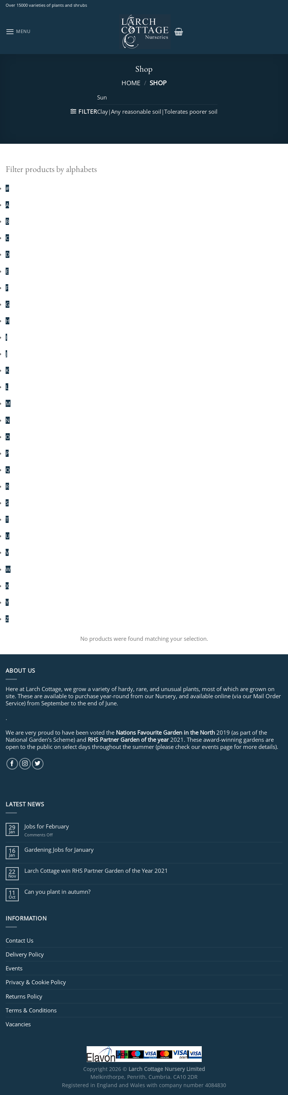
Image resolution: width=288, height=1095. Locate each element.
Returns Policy (24, 996)
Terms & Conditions (31, 1010)
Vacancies (18, 1024)
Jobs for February (46, 826)
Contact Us (19, 940)
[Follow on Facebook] (12, 764)
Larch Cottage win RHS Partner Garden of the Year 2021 (96, 870)
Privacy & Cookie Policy (36, 982)
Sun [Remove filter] (102, 97)
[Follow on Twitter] (38, 764)
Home (131, 82)
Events (14, 968)
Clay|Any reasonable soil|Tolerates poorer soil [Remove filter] (157, 111)
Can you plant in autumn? (57, 891)
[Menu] (18, 32)
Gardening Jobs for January (59, 849)
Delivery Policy (25, 954)
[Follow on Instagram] (25, 764)
